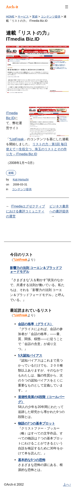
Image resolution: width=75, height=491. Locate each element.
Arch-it (12, 6)
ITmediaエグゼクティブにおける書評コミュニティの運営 (25, 211)
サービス (23, 16)
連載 (11, 172)
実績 (35, 16)
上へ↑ (67, 484)
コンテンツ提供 (50, 16)
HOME (10, 16)
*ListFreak (16, 139)
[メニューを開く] (66, 6)
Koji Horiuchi (21, 179)
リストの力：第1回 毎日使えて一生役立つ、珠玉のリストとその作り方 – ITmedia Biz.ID (36, 149)
